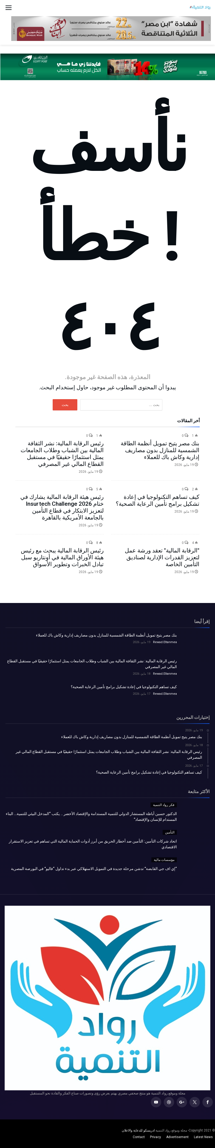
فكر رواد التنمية (163, 805)
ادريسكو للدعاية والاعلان (138, 1130)
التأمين (169, 832)
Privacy (155, 1137)
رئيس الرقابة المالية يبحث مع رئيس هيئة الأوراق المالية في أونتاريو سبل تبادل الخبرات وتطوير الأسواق (62, 557)
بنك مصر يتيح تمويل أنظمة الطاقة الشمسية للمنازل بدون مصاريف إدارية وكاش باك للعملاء (160, 450)
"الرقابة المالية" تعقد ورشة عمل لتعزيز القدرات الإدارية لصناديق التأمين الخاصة (162, 557)
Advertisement (177, 1137)
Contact (139, 1137)
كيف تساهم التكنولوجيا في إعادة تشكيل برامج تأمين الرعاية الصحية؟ (157, 500)
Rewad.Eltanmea (165, 642)
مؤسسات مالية (164, 860)
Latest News (203, 1137)
